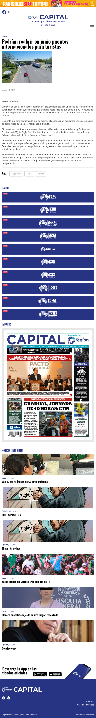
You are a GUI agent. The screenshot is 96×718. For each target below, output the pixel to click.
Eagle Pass (16, 174)
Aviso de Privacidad (85, 705)
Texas (29, 174)
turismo (41, 174)
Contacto (90, 701)
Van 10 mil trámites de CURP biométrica (25, 481)
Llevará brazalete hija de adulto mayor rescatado (30, 615)
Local (4, 36)
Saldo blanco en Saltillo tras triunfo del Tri (26, 581)
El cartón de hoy (11, 548)
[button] (92, 26)
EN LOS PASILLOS (11, 515)
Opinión (5, 511)
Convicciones (9, 648)
